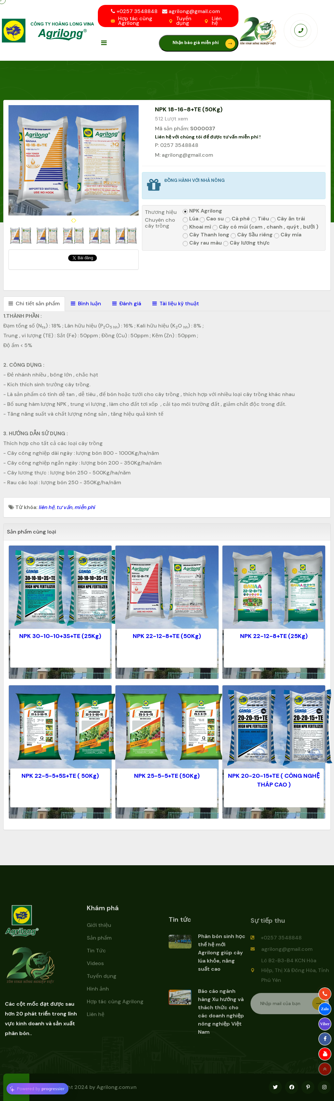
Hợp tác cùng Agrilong (135, 20)
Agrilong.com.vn (117, 1087)
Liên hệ (217, 20)
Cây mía (287, 235)
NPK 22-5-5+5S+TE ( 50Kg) (60, 776)
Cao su (212, 219)
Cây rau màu (202, 243)
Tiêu (260, 219)
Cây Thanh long (206, 235)
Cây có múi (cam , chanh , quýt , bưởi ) (265, 227)
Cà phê (237, 219)
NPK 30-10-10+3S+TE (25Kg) (60, 636)
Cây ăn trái (287, 219)
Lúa (190, 219)
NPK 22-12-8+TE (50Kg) (167, 636)
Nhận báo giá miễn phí (204, 44)
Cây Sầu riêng (252, 235)
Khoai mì (197, 227)
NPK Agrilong (202, 211)
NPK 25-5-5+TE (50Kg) (167, 776)
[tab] (34, 303)
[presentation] (72, 220)
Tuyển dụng (183, 20)
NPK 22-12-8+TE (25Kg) (274, 636)
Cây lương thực (246, 243)
